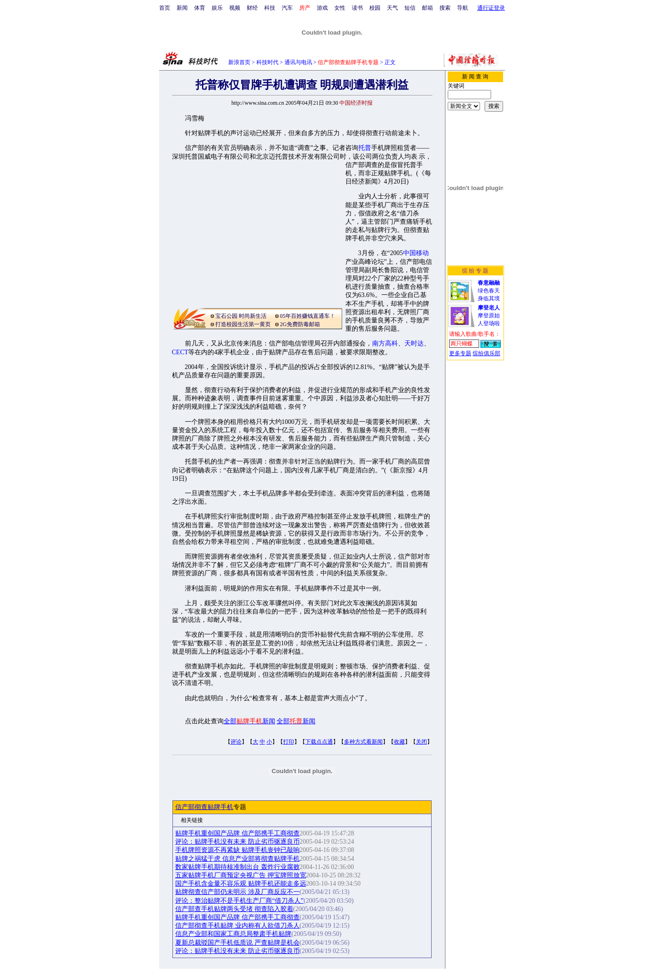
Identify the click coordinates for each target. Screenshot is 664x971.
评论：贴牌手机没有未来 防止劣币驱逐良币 (237, 841)
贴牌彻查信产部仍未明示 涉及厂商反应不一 (237, 891)
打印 (288, 742)
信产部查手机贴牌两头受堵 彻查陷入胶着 (234, 908)
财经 (252, 8)
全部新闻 (249, 721)
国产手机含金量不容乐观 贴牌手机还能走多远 (240, 883)
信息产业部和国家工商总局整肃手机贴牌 (233, 933)
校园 (374, 8)
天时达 (414, 343)
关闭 (421, 742)
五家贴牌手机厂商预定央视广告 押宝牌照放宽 (240, 875)
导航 (462, 8)
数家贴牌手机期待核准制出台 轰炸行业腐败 (237, 867)
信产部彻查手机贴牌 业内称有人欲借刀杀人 (237, 925)
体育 (199, 8)
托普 (364, 147)
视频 (234, 8)
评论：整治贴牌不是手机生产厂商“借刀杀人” (239, 900)
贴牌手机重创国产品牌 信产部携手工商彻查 (237, 833)
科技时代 (267, 62)
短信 (409, 8)
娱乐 (217, 8)
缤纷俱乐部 (486, 353)
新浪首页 (239, 62)
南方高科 (385, 343)
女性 (339, 8)
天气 (392, 8)
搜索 (445, 8)
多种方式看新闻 (363, 742)
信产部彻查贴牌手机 (204, 807)
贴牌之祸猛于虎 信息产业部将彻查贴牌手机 (237, 858)
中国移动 (416, 253)
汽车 (287, 8)
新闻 (182, 8)
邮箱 (427, 8)
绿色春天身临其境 (489, 291)
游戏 (322, 8)
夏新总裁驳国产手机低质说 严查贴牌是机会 (237, 942)
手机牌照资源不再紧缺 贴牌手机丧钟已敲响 (237, 849)
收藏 (399, 742)
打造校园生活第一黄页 (243, 324)
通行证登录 (491, 8)
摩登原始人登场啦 (489, 315)
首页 (164, 8)
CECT (180, 352)
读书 (357, 8)
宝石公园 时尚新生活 (241, 316)
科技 (269, 8)
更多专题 (460, 353)
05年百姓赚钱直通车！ (307, 316)
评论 (236, 742)
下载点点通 (319, 742)
